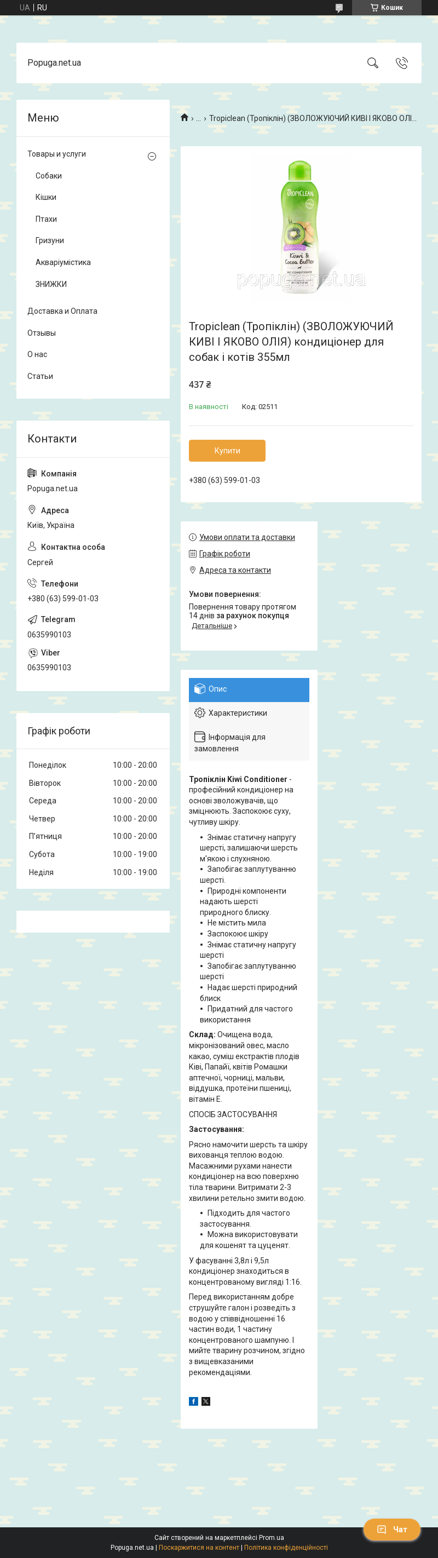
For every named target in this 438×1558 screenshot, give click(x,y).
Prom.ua (271, 1538)
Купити (227, 450)
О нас (37, 354)
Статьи (40, 376)
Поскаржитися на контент (199, 1547)
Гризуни (50, 240)
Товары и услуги (56, 154)
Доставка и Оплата (62, 311)
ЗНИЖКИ (51, 284)
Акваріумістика (63, 262)
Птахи (46, 219)
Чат (392, 1529)
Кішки (46, 197)
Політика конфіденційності (286, 1547)
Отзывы (41, 333)
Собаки (49, 175)
